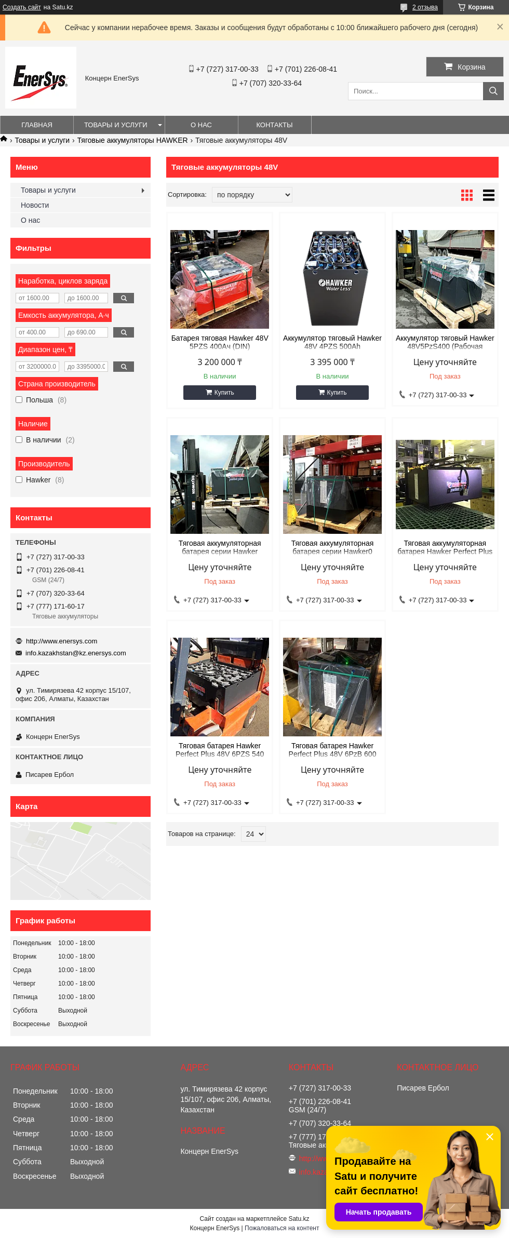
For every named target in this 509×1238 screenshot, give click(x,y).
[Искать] (493, 91)
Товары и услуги (116, 125)
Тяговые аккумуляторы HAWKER (132, 140)
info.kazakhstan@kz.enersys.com (75, 653)
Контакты (274, 125)
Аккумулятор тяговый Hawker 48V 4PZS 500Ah (332, 342)
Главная (36, 125)
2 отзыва (425, 7)
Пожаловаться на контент (282, 1228)
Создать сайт (22, 7)
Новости (35, 205)
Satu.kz (298, 1218)
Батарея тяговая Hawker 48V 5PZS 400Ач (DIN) (220, 342)
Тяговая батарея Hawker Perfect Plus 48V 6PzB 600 (333, 750)
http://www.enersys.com (61, 641)
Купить (224, 392)
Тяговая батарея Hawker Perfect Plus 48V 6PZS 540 (220, 750)
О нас (201, 125)
